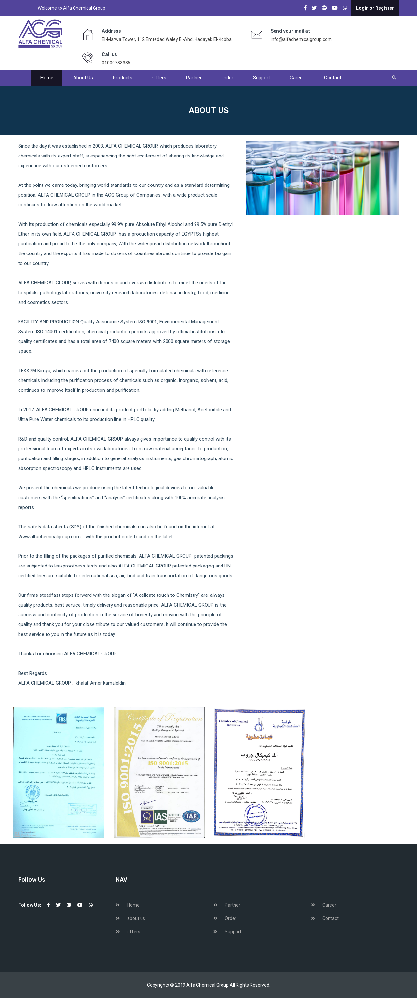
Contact (332, 78)
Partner (194, 78)
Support (261, 78)
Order (227, 78)
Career (297, 78)
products (122, 78)
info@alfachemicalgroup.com (301, 39)
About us (83, 78)
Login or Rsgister (375, 8)
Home (46, 78)
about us (136, 918)
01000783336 (116, 62)
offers (159, 78)
